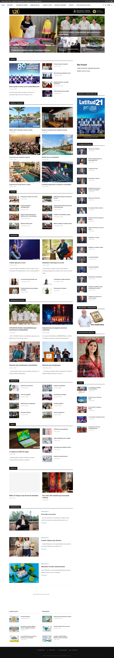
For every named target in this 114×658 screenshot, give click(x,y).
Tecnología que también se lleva (62, 447)
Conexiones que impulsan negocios (19, 157)
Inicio (3, 5)
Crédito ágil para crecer (17, 263)
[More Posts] (41, 594)
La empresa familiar (93, 267)
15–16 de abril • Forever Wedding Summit (94, 427)
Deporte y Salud (47, 5)
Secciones (10, 5)
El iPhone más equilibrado (61, 429)
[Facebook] (103, 5)
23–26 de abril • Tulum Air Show (95, 397)
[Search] (111, 5)
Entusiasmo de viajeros (60, 288)
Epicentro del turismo (26, 223)
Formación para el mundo (61, 64)
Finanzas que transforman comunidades (23, 365)
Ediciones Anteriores (60, 5)
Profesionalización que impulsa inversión (29, 289)
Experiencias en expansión (28, 403)
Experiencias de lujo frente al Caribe (19, 184)
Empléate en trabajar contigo (95, 247)
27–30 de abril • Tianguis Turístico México (94, 388)
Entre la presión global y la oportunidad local (95, 159)
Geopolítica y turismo (93, 237)
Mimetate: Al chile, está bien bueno (53, 567)
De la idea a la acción (48, 514)
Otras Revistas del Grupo (83, 5)
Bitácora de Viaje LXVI (94, 198)
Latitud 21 (69, 655)
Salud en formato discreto (61, 456)
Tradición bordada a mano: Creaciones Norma (30, 50)
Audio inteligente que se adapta (62, 438)
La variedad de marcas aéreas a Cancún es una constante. (29, 636)
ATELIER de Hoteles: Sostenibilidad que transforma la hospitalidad (22, 329)
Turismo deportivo (25, 616)
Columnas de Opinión (22, 5)
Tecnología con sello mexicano (62, 279)
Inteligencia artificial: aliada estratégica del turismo (95, 287)
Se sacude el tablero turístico (95, 208)
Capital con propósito (59, 385)
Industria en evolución (27, 385)
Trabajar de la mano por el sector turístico (95, 297)
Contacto (71, 5)
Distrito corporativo (59, 412)
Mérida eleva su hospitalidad (50, 157)
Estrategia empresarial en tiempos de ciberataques (56, 184)
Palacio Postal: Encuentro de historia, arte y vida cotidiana (29, 215)
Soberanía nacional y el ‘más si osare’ (96, 228)
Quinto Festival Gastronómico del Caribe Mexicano (63, 206)
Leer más (44, 523)
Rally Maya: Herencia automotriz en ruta (92, 49)
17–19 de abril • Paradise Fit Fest (96, 417)
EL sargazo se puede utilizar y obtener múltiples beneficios (28, 627)
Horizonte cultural (26, 412)
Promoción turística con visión (29, 196)
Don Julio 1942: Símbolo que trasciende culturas (55, 497)
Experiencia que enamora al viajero (63, 616)
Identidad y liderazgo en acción (53, 263)
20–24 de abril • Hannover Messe (94, 407)
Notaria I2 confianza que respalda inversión (54, 130)
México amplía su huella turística (63, 223)
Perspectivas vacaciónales (95, 276)
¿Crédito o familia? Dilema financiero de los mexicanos (61, 636)
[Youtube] (111, 1)
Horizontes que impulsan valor (62, 73)
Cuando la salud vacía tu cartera (62, 626)
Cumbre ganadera (58, 403)
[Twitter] (107, 1)
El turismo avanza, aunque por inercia (96, 218)
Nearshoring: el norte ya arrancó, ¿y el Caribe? (94, 188)
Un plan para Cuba (93, 168)
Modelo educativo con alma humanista (61, 82)
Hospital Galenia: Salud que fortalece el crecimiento (68, 49)
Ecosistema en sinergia (60, 394)
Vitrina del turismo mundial (61, 91)
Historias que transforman (51, 365)
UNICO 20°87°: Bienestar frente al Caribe (21, 130)
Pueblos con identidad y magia (62, 214)
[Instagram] (109, 1)
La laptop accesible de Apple (19, 452)
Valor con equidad (25, 394)
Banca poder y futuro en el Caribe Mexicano (24, 86)
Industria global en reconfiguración (26, 206)
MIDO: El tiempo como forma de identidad (23, 495)
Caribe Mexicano (34, 5)
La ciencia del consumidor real (29, 279)
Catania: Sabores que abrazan (51, 540)
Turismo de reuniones (94, 148)
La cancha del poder (93, 257)
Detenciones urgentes (93, 178)
